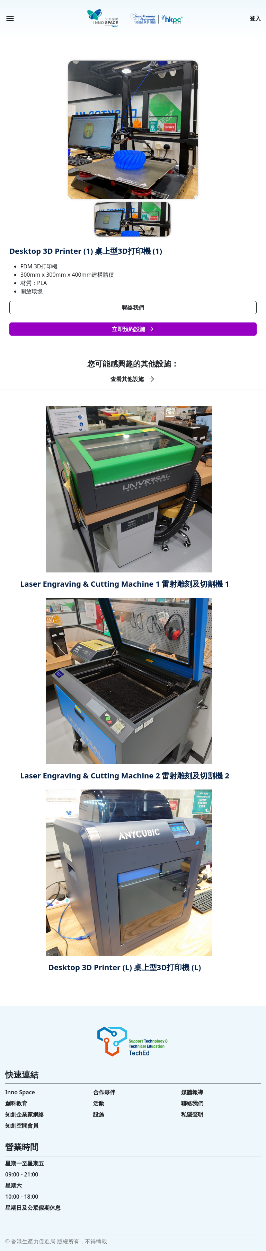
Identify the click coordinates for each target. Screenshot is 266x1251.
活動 (98, 1103)
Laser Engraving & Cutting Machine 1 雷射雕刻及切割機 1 (124, 583)
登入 (255, 18)
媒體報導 (192, 1092)
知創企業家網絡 (24, 1114)
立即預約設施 (133, 329)
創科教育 (16, 1103)
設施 (98, 1114)
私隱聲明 (192, 1114)
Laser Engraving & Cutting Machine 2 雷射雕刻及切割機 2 (124, 775)
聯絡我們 (133, 307)
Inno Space (20, 1092)
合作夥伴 (104, 1092)
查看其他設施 (133, 379)
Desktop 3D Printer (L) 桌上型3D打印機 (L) (124, 967)
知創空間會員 (21, 1125)
